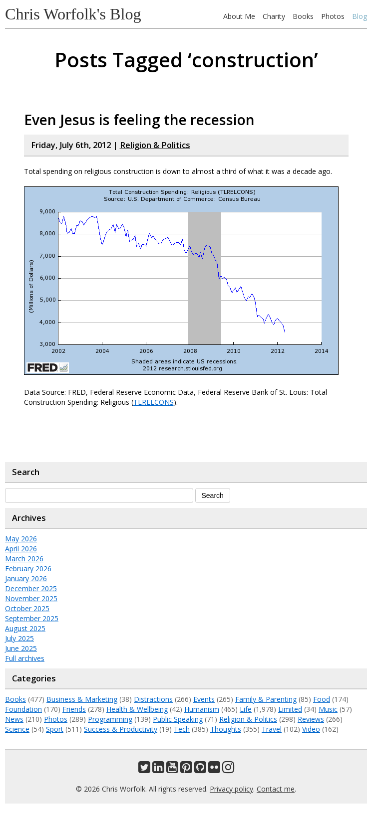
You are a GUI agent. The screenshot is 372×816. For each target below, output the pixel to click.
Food (321, 699)
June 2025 (21, 648)
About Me (239, 16)
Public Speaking (178, 719)
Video (311, 729)
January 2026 (26, 578)
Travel (272, 729)
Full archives (24, 658)
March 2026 (24, 558)
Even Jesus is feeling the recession (139, 119)
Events (204, 699)
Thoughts (225, 729)
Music (328, 709)
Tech (182, 729)
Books (303, 16)
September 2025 (31, 618)
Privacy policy (231, 789)
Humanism (201, 709)
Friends (74, 709)
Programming (110, 719)
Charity (274, 16)
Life (246, 709)
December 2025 (31, 588)
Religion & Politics (155, 145)
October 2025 (27, 608)
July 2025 (19, 638)
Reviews (311, 719)
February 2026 (28, 568)
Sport (54, 729)
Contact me (276, 789)
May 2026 (21, 538)
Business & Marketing (81, 699)
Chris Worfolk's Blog (73, 14)
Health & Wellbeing (137, 709)
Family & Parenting (266, 699)
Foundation (23, 709)
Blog (359, 16)
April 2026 (21, 548)
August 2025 (25, 628)
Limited (290, 709)
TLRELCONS (153, 402)
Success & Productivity (120, 729)
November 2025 (31, 598)
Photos (333, 16)
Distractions (153, 699)
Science (17, 729)
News (14, 719)
